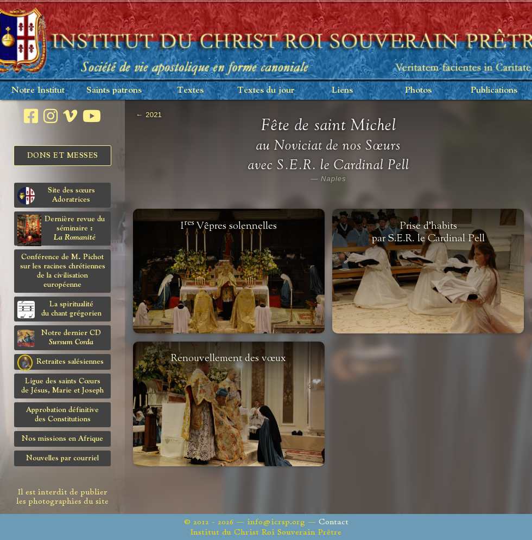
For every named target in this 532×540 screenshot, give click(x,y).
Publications (494, 90)
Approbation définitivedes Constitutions (62, 414)
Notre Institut (38, 90)
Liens (342, 90)
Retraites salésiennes (60, 362)
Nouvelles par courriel (62, 458)
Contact (334, 522)
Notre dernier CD (59, 338)
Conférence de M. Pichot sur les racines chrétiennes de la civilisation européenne (62, 270)
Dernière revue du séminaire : (61, 230)
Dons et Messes (62, 155)
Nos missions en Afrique (62, 438)
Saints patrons (114, 90)
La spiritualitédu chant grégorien (59, 309)
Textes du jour (266, 90)
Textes (190, 90)
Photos (418, 90)
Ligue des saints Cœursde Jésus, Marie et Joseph (62, 385)
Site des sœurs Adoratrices (56, 195)
